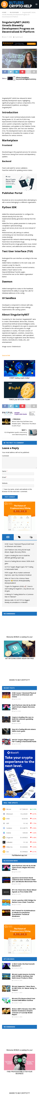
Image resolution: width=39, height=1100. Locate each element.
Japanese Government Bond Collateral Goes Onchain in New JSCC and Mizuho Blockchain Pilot (24, 879)
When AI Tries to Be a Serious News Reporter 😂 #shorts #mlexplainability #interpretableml (17, 580)
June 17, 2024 (8, 37)
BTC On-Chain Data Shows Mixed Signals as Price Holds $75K (24, 891)
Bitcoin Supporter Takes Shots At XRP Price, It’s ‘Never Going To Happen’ (24, 988)
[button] (36, 4)
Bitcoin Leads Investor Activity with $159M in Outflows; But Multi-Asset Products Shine (23, 976)
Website (4, 483)
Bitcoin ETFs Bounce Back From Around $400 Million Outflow (23, 999)
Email (4, 477)
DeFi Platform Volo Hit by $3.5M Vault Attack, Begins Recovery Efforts (23, 707)
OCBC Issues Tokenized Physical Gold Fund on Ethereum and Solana (24, 695)
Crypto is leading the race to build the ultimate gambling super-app (22, 719)
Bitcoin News (9, 959)
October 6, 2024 (17, 1017)
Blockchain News (11, 861)
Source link (6, 355)
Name (4, 471)
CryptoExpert (19, 37)
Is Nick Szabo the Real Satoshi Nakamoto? (23, 965)
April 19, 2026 (17, 904)
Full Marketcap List (19, 855)
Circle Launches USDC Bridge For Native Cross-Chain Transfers (24, 901)
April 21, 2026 (17, 884)
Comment (5, 456)
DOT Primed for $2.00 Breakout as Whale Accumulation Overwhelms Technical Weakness (23, 913)
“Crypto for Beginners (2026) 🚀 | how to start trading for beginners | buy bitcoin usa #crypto (19, 588)
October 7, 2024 (17, 992)
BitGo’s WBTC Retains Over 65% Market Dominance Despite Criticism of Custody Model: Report (24, 1011)
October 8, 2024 (17, 968)
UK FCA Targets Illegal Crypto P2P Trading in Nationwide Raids (24, 740)
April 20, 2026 (17, 894)
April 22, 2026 (17, 699)
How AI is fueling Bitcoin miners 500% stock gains (24, 730)
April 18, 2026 (17, 918)
